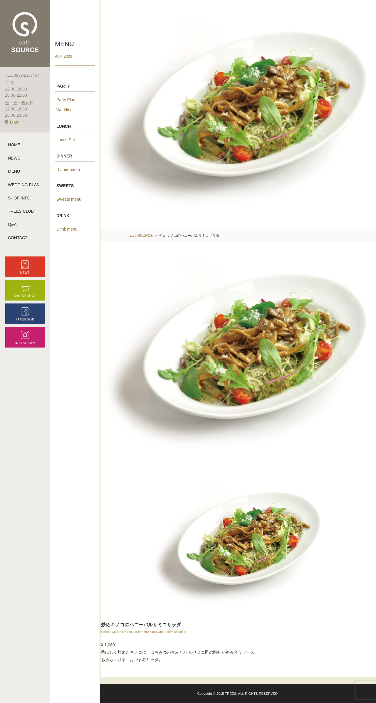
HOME (14, 144)
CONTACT (18, 237)
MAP (12, 122)
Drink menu (67, 229)
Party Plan (65, 99)
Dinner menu (68, 169)
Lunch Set (65, 139)
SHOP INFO (19, 198)
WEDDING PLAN (24, 184)
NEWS (14, 158)
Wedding (64, 110)
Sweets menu (68, 199)
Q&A (12, 224)
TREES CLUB (21, 211)
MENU (14, 171)
